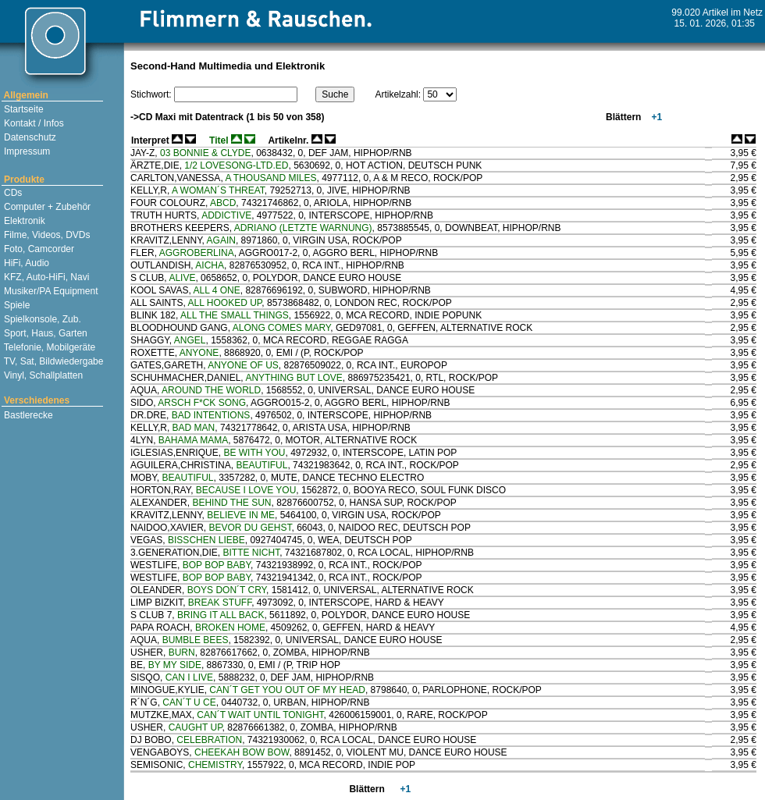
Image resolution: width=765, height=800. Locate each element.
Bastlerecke (27, 415)
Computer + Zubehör (46, 206)
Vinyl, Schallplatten (43, 375)
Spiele (16, 305)
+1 (655, 117)
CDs (12, 192)
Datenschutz (29, 137)
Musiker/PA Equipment (50, 291)
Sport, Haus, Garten (44, 333)
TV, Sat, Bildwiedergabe (53, 361)
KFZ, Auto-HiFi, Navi (46, 277)
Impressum (26, 151)
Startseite (23, 109)
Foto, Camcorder (38, 249)
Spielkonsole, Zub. (41, 319)
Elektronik (23, 220)
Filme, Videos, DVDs (46, 234)
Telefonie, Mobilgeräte (49, 347)
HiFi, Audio (25, 263)
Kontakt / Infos (33, 123)
